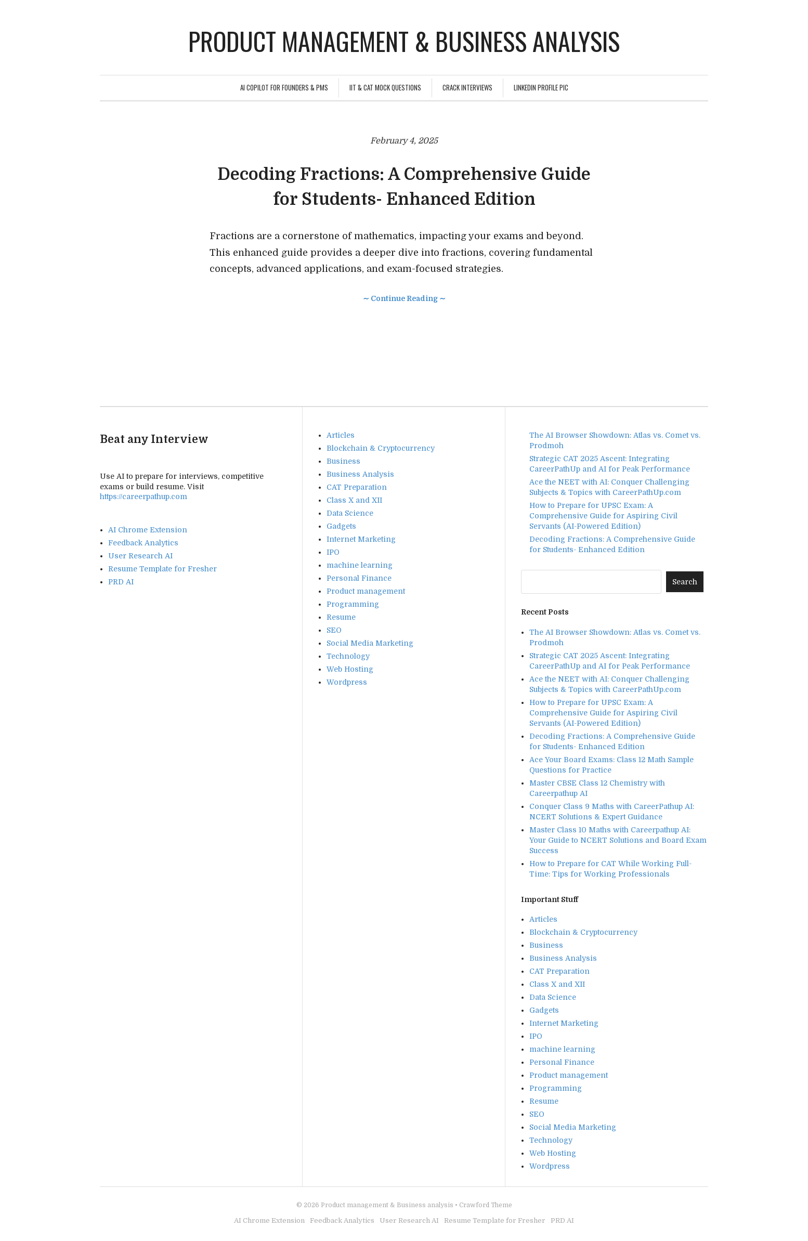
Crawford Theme (485, 1205)
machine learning (360, 565)
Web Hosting (350, 669)
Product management (366, 591)
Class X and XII (354, 500)
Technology (348, 656)
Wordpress (347, 682)
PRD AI (121, 582)
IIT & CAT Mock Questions (385, 87)
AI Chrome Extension (147, 530)
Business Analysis (360, 474)
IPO (333, 552)
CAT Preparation (357, 487)
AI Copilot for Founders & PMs (284, 87)
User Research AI (140, 556)
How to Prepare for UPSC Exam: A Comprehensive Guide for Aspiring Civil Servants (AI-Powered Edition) (603, 515)
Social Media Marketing (370, 643)
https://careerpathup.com (143, 496)
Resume (341, 617)
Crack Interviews (467, 87)
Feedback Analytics (143, 543)
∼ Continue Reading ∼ (404, 298)
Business (343, 461)
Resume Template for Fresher (162, 569)
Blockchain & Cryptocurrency (381, 448)
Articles (341, 435)
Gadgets (341, 526)
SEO (334, 630)
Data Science (350, 513)
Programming (353, 604)
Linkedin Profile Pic (541, 87)
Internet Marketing (361, 539)
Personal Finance (359, 578)
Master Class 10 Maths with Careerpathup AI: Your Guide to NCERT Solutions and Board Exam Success (618, 840)
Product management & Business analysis (404, 40)
